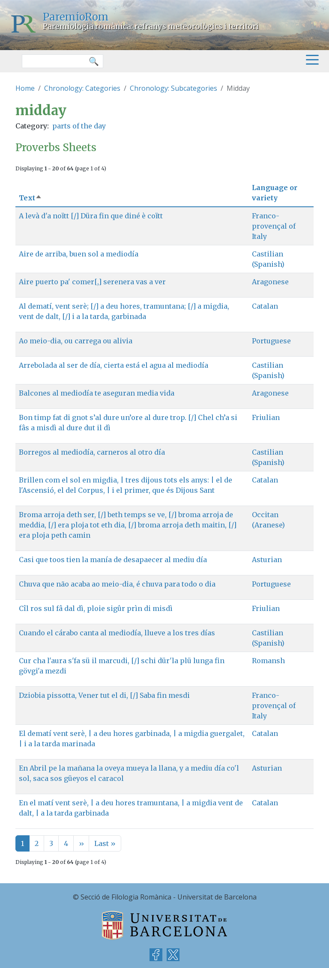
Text (30, 198)
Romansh (268, 660)
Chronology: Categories (82, 88)
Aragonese (270, 281)
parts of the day (79, 126)
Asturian (267, 559)
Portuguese (271, 341)
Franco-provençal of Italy (274, 226)
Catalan (265, 306)
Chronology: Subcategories (173, 88)
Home (25, 88)
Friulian (266, 417)
